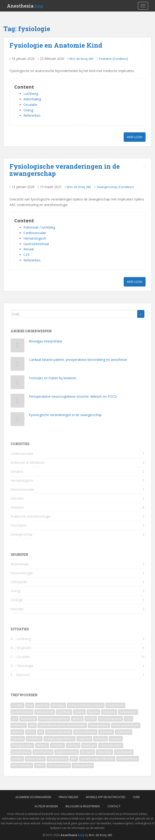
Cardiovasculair (34, 233)
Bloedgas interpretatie (45, 341)
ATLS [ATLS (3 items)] (128, 719)
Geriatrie (17, 471)
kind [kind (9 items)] (29, 705)
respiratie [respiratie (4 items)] (109, 712)
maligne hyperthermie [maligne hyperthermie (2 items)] (59, 739)
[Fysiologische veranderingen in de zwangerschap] (17, 420)
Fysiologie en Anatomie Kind (55, 45)
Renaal (28, 249)
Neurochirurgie (22, 573)
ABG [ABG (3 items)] (32, 725)
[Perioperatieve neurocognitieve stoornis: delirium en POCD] (17, 402)
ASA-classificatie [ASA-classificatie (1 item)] (58, 765)
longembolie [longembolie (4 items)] (115, 705)
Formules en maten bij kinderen (52, 378)
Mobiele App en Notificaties (105, 797)
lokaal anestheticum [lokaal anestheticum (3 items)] (126, 725)
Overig (28, 110)
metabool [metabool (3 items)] (18, 725)
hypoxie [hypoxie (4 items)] (93, 712)
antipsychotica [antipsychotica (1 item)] (57, 759)
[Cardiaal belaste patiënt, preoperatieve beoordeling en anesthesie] (17, 365)
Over (136, 797)
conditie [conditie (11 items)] (17, 705)
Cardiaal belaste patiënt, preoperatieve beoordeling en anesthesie (78, 359)
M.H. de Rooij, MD (82, 59)
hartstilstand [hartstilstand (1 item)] (124, 752)
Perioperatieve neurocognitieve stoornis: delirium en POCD (73, 396)
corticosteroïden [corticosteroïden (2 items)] (111, 745)
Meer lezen (134, 137)
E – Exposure (20, 674)
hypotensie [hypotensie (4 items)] (28, 719)
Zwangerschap (107, 187)
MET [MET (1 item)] (73, 759)
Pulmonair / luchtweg (39, 227)
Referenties (32, 115)
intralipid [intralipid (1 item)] (87, 752)
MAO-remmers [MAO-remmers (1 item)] (22, 765)
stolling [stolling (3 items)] (77, 719)
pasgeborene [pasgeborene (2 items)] (21, 752)
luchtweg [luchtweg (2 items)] (100, 739)
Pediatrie (105, 59)
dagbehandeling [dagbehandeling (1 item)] (66, 752)
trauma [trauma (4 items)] (79, 712)
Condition (120, 59)
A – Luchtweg (21, 639)
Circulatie (30, 104)
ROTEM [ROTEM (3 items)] (90, 719)
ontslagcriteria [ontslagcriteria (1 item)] (82, 765)
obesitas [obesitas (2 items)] (73, 745)
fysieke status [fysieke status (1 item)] (35, 759)
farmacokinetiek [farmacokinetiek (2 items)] (85, 732)
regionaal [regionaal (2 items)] (84, 739)
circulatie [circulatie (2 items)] (57, 745)
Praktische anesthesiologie (30, 516)
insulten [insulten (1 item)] (17, 759)
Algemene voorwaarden (33, 797)
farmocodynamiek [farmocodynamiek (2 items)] (59, 732)
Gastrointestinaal (36, 244)
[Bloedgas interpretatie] (17, 346)
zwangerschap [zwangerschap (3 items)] (99, 725)
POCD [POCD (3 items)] (31, 732)
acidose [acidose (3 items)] (17, 732)
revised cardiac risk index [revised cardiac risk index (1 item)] (97, 759)
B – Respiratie (21, 648)
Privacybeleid (68, 797)
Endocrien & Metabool (27, 462)
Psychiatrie (19, 525)
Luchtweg (30, 93)
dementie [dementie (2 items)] (106, 732)
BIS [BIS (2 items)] (41, 732)
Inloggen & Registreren (82, 806)
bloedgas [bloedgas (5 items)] (58, 705)
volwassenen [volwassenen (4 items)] (128, 712)
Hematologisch (34, 238)
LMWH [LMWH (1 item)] (40, 765)
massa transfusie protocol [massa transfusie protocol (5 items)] (86, 705)
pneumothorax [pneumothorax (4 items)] (22, 712)
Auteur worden (46, 806)
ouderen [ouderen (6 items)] (42, 705)
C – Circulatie (20, 657)
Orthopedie (19, 582)
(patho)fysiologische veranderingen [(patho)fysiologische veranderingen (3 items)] (62, 725)
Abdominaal (19, 564)
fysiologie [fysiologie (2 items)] (89, 745)
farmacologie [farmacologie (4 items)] (44, 712)
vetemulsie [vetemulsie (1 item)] (104, 752)
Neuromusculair (22, 489)
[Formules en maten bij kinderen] (17, 383)
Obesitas (17, 498)
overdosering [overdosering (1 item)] (43, 752)
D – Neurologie (22, 665)
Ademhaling (32, 99)
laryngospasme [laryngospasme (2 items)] (22, 745)
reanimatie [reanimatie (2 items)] (124, 732)
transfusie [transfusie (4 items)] (64, 712)
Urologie (17, 600)
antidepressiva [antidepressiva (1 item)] (127, 759)
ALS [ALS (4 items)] (14, 719)
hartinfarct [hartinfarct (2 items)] (34, 739)
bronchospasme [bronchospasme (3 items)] (110, 719)
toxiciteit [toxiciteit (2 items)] (17, 739)
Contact (113, 806)
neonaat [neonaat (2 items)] (115, 739)
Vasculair (17, 609)
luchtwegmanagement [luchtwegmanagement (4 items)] (54, 719)
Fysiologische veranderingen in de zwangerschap (64, 170)
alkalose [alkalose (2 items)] (42, 745)
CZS (26, 254)
